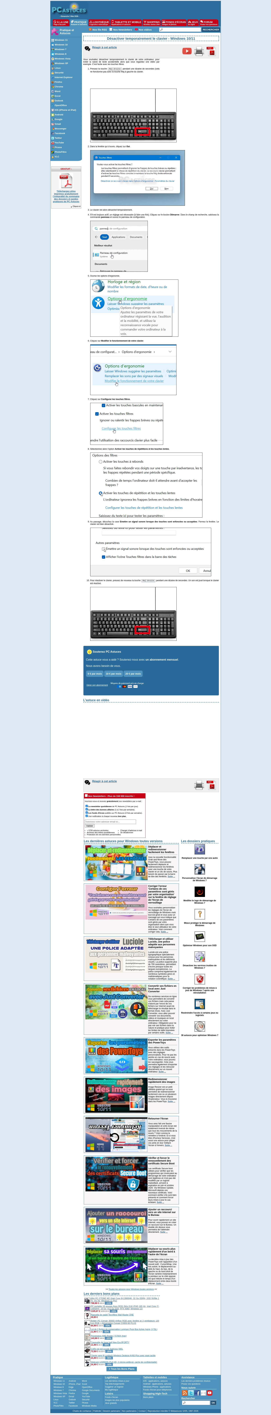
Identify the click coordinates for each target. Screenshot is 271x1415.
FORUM (208, 22)
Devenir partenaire (111, 1411)
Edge (71, 1387)
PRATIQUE (79, 22)
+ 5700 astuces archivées (98, 831)
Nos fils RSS (99, 29)
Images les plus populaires (117, 1400)
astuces (164, 1381)
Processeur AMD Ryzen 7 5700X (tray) (109, 1336)
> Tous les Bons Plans (121, 1369)
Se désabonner (126, 833)
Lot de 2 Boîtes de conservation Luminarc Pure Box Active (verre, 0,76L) (124, 1330)
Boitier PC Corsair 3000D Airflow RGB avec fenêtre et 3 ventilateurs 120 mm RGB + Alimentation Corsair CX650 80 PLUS (125, 1322)
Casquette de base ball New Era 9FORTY (110, 1343)
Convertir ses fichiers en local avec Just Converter (162, 989)
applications (153, 1381)
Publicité (97, 1411)
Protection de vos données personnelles (104, 835)
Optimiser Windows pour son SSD (200, 946)
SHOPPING (151, 22)
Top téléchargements (114, 1384)
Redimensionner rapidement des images (161, 1081)
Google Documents (91, 1391)
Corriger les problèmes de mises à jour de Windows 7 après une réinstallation (200, 991)
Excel (84, 1384)
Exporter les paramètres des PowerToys (162, 1041)
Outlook (72, 1400)
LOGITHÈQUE (99, 22)
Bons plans (148, 1398)
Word (84, 1381)
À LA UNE (61, 22)
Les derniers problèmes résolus (195, 1381)
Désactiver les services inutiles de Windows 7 (200, 967)
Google (85, 1394)
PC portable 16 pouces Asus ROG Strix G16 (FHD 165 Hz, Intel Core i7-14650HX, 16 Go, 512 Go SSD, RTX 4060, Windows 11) (125, 1308)
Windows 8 (59, 1387)
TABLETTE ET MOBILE (126, 22)
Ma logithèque (111, 1390)
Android (72, 1381)
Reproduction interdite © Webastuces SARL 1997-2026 (173, 1411)
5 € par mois (95, 674)
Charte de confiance (82, 1411)
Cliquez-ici (76, 206)
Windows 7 (59, 1391)
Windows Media (89, 1406)
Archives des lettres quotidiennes (101, 833)
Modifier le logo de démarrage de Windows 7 (199, 902)
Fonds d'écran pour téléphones (157, 1390)
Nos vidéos (145, 29)
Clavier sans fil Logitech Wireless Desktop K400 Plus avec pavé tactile (123, 1356)
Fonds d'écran (111, 1398)
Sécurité (86, 1400)
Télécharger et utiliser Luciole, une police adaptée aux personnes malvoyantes (161, 943)
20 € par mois (133, 674)
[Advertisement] (189, 1316)
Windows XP (59, 1397)
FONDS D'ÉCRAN (174, 22)
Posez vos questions (190, 1384)
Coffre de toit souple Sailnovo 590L (107, 1349)
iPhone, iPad (74, 1384)
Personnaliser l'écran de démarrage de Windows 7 (199, 879)
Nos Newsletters (122, 29)
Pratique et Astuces (67, 32)
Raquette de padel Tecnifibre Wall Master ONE (112, 1315)
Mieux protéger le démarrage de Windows (199, 924)
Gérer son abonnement (97, 685)
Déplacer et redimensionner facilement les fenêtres (161, 850)
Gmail (71, 1397)
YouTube (86, 1397)
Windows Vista (60, 1394)
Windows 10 (59, 1384)
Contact (142, 1411)
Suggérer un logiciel (114, 1387)
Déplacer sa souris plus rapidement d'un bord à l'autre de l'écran (161, 1252)
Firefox (72, 1394)
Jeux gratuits (111, 1403)
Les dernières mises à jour (117, 1381)
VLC (56, 1403)
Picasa (85, 1403)
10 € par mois (114, 674)
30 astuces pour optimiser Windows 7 (199, 1036)
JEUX (193, 22)
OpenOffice (87, 1387)
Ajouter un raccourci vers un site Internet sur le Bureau (162, 1213)
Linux (56, 1400)
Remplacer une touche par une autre (200, 858)
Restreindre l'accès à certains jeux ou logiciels (199, 1014)
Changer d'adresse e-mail (131, 831)
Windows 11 (59, 1381)
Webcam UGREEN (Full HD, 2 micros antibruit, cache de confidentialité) (124, 1362)
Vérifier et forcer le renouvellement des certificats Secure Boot (161, 1161)
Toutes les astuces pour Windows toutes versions (131, 1290)
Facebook (73, 1406)
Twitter (72, 1403)
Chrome (72, 1391)
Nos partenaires (129, 1411)
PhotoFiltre (59, 1406)
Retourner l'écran (158, 1119)
